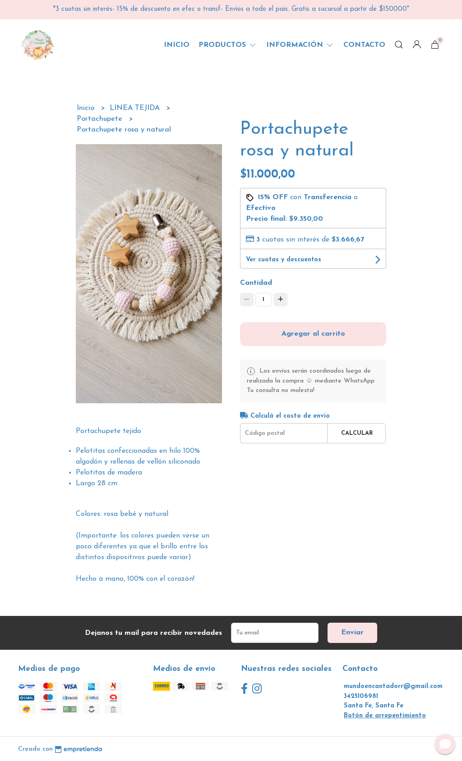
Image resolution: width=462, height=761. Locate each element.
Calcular (357, 433)
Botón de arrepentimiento (385, 715)
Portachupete (101, 119)
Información (300, 45)
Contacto (364, 45)
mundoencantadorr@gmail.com (393, 686)
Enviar (352, 632)
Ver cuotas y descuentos (283, 259)
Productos (228, 45)
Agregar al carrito (313, 333)
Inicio (176, 45)
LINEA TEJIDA (136, 108)
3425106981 (361, 696)
